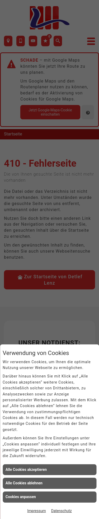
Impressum (36, 511)
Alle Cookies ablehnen (24, 483)
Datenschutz (61, 511)
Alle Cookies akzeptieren (26, 469)
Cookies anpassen (21, 497)
